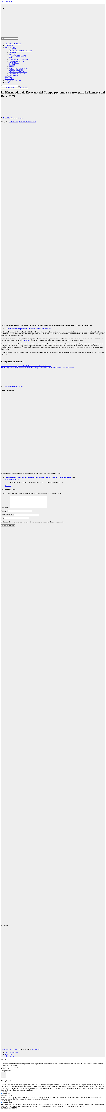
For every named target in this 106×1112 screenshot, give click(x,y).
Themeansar (36, 1051)
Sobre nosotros (9, 1058)
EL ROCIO (4, 88)
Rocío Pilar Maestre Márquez (13, 118)
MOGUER (12, 65)
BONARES (12, 52)
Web (2, 520)
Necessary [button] (4, 1094)
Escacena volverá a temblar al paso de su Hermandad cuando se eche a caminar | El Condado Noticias (38, 477)
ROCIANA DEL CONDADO (18, 72)
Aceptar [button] (16, 1071)
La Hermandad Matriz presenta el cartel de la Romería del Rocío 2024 (28, 328)
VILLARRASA (13, 75)
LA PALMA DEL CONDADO (18, 59)
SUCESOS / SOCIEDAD (13, 43)
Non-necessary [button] (5, 1103)
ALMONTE (12, 49)
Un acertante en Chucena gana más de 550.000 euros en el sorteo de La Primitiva (26, 366)
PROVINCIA (9, 45)
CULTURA (8, 77)
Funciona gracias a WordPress (10, 1051)
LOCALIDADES (10, 47)
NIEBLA (11, 66)
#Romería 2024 (31, 122)
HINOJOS (12, 58)
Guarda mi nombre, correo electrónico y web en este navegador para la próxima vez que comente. (33, 524)
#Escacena (22, 122)
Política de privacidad (11, 1055)
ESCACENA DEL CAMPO (17, 56)
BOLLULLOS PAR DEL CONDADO (20, 51)
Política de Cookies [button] (7, 1071)
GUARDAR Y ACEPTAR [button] (9, 1110)
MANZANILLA (14, 63)
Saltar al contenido (6, 1)
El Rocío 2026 (9, 79)
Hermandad (27, 340)
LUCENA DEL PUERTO (16, 61)
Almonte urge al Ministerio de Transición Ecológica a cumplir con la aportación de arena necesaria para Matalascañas (37, 367)
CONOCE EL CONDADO (13, 80)
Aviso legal (8, 1056)
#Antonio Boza (13, 122)
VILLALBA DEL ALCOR (17, 73)
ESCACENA (12, 88)
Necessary (6, 1096)
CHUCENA (12, 54)
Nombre (4, 513)
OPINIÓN (8, 82)
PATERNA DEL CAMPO (17, 70)
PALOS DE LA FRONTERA (18, 68)
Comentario (5, 510)
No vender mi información (9, 1069)
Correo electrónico (7, 517)
